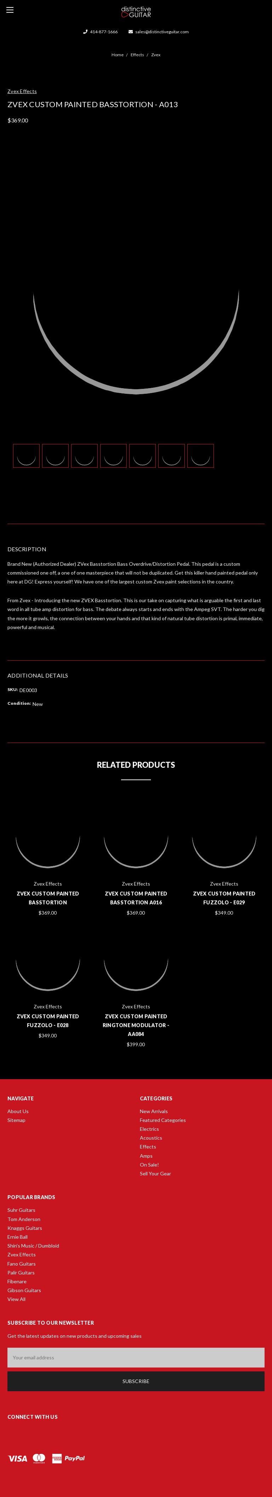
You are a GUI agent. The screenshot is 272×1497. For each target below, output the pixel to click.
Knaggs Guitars (24, 1228)
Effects (148, 1147)
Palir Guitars (21, 1272)
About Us (18, 1111)
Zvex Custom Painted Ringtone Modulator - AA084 (136, 1025)
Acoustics (151, 1138)
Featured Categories (163, 1120)
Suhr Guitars (21, 1210)
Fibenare (17, 1281)
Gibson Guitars (24, 1290)
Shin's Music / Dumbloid (33, 1246)
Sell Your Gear (155, 1173)
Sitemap (16, 1120)
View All (16, 1299)
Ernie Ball (17, 1237)
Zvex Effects (21, 1254)
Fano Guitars (21, 1264)
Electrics (149, 1129)
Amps (146, 1156)
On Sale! (149, 1165)
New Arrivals (154, 1111)
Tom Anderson (23, 1219)
